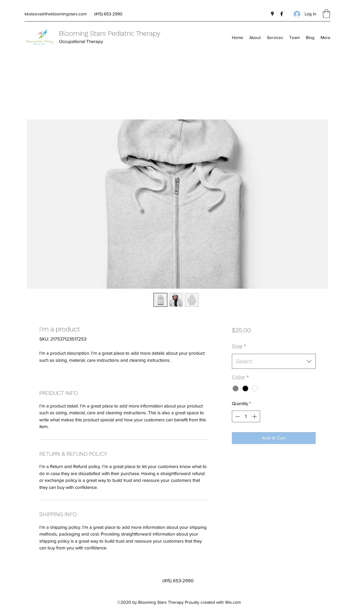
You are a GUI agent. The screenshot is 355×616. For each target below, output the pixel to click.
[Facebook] (282, 14)
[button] (326, 13)
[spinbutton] (246, 416)
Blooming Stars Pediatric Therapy (109, 33)
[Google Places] (272, 14)
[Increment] (255, 416)
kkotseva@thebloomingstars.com (56, 13)
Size (239, 346)
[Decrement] (237, 416)
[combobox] (274, 361)
